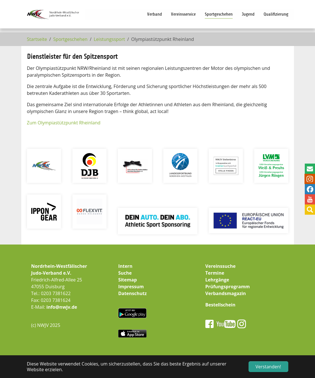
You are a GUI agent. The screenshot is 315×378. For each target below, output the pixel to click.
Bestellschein (220, 305)
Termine (214, 273)
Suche (125, 273)
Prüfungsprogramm (227, 286)
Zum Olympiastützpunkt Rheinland (64, 123)
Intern (125, 266)
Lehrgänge (217, 280)
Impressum (131, 286)
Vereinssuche (220, 266)
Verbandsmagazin (225, 293)
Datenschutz (132, 293)
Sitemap (127, 280)
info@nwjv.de (61, 307)
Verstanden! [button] (268, 367)
